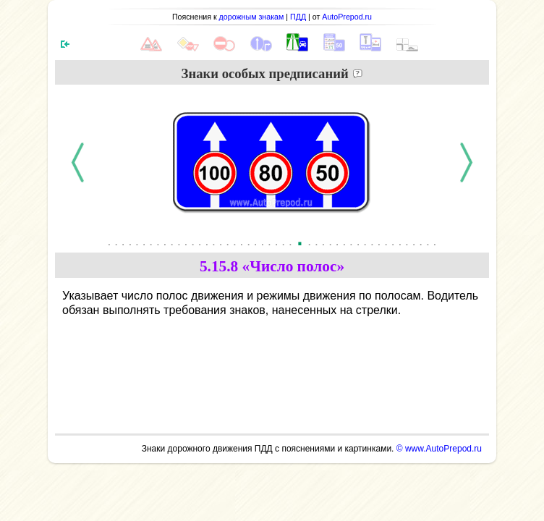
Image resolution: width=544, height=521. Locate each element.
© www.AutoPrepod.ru (439, 449)
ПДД (298, 16)
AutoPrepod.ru (347, 16)
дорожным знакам (251, 16)
